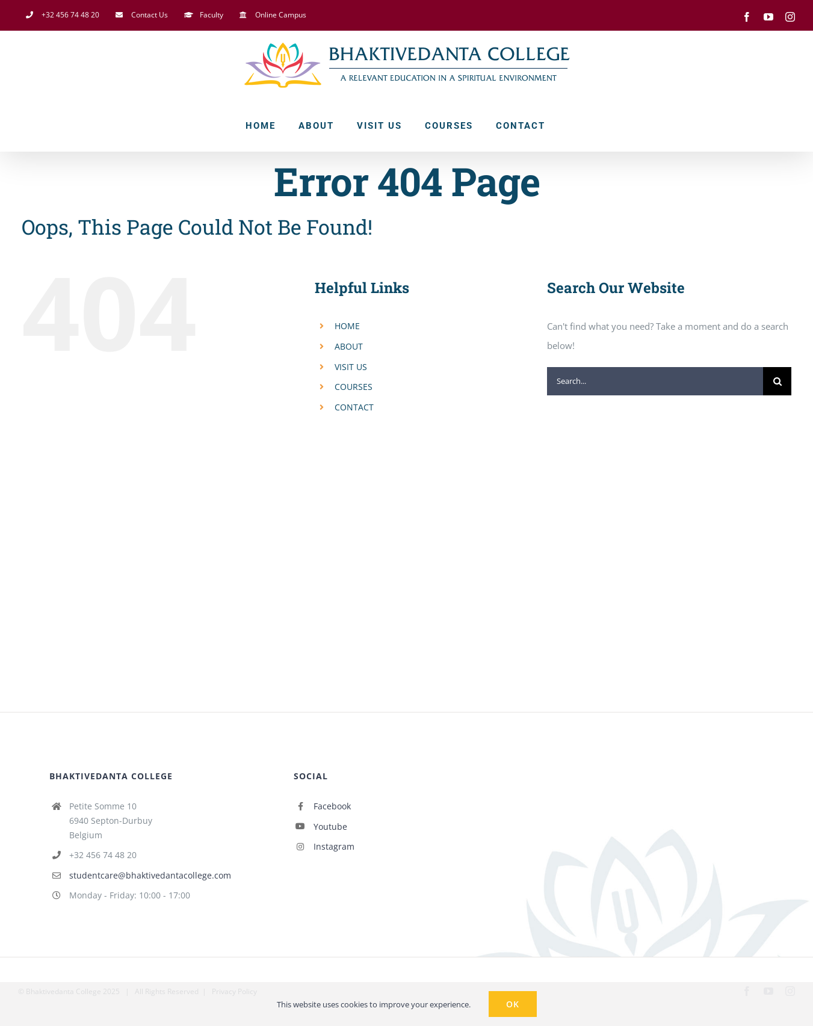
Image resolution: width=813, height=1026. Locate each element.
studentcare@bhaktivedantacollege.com (150, 875)
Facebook (332, 806)
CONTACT (354, 407)
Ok (512, 1004)
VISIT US (351, 366)
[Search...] (655, 381)
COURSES (353, 386)
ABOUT (349, 346)
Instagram (334, 846)
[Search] (777, 381)
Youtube (330, 826)
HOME (347, 326)
